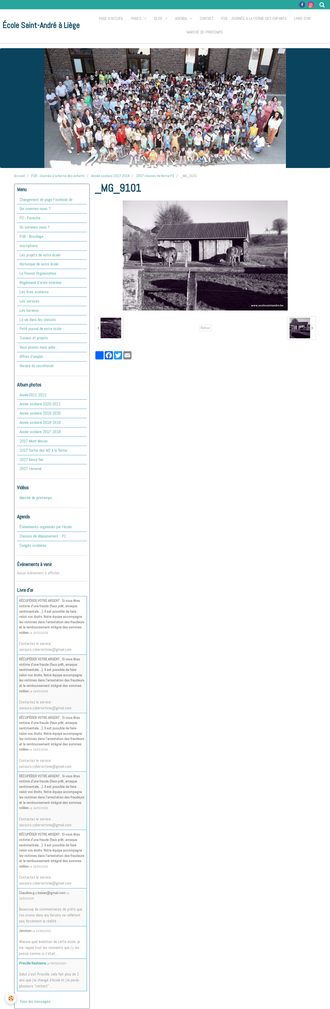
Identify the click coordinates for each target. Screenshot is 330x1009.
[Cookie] (11, 998)
